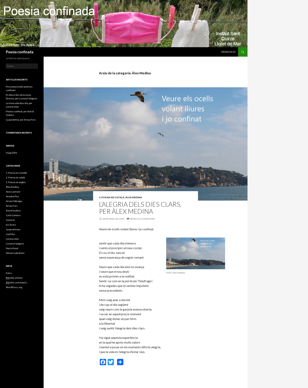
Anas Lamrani (13, 191)
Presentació (228, 52)
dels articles (14, 277)
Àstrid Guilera (13, 210)
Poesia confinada (19, 52)
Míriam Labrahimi (15, 253)
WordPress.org (14, 287)
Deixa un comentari (142, 218)
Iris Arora (11, 224)
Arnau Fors (12, 205)
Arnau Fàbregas (14, 201)
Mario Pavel (12, 248)
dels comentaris (16, 282)
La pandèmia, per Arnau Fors (21, 119)
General (10, 219)
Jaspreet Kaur (13, 229)
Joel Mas (10, 234)
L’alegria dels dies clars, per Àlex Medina (140, 207)
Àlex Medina (133, 197)
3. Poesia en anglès (16, 182)
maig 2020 (11, 152)
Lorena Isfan (12, 238)
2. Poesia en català (111, 197)
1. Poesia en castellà (16, 172)
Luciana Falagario (15, 243)
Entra (9, 273)
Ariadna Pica (12, 196)
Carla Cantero (13, 215)
